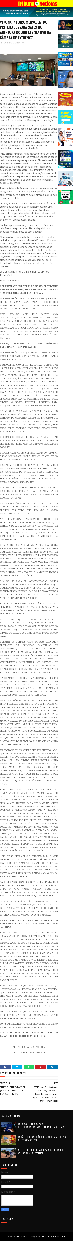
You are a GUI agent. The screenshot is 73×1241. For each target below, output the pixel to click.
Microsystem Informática (50, 1237)
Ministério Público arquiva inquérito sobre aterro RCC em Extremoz (41, 1151)
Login (63, 1237)
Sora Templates (21, 1237)
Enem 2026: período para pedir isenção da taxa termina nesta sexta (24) (42, 1125)
